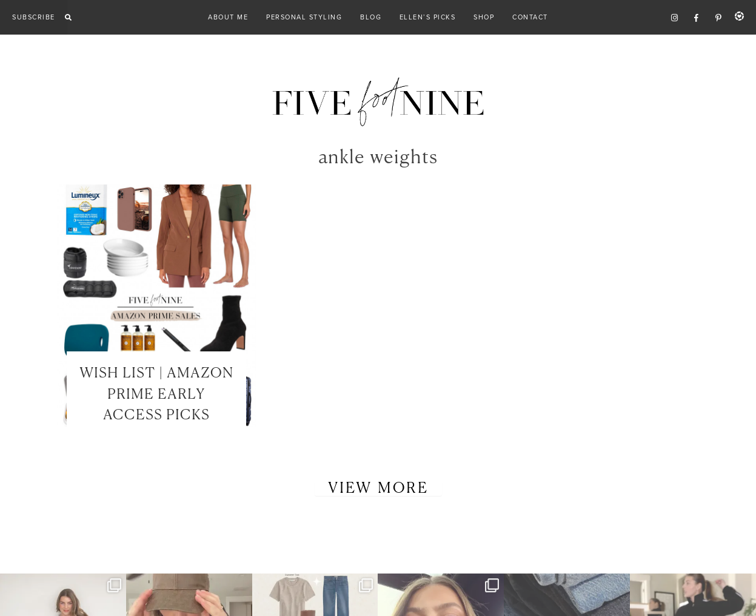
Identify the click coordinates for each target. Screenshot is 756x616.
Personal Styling (304, 17)
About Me (228, 17)
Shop (483, 17)
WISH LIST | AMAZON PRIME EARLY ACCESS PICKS (156, 394)
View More (378, 488)
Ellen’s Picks (428, 17)
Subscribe (33, 17)
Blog (370, 17)
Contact (530, 17)
